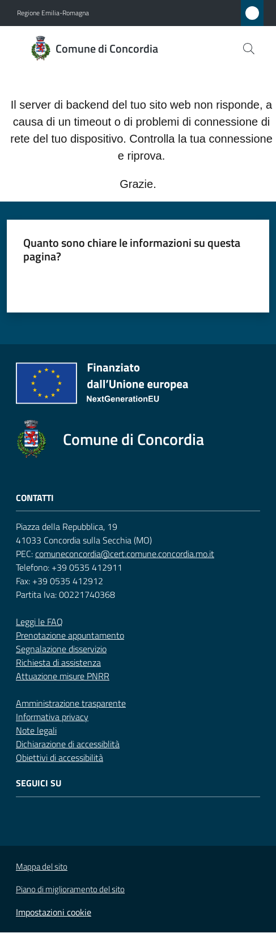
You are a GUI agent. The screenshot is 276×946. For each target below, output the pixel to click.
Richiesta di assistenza (58, 662)
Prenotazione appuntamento (70, 635)
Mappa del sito (41, 866)
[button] (249, 48)
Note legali (36, 730)
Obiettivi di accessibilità (59, 757)
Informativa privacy (52, 717)
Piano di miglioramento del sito (70, 889)
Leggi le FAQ (39, 621)
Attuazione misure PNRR (62, 676)
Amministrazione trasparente (71, 703)
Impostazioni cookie (53, 912)
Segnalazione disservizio (61, 649)
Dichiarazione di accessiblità (68, 744)
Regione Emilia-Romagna (53, 13)
